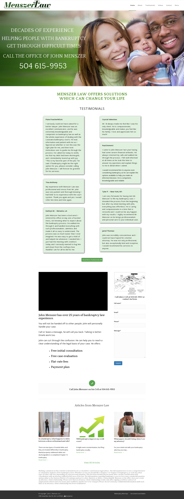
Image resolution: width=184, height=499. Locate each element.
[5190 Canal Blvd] (129, 283)
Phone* (129, 324)
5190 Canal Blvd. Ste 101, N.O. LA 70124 (51, 496)
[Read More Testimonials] (92, 260)
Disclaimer (69, 496)
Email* (129, 314)
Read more (43, 460)
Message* (129, 344)
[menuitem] (132, 5)
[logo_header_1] (27, 6)
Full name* (129, 305)
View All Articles (92, 462)
